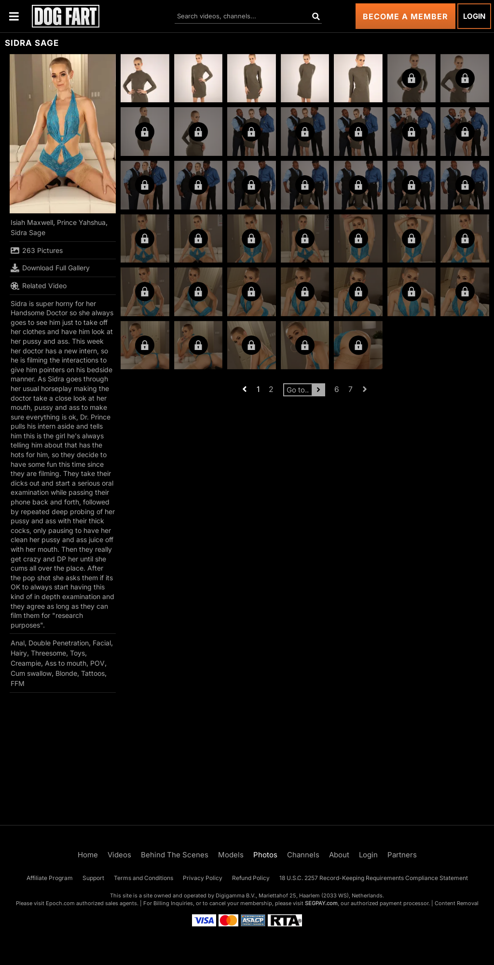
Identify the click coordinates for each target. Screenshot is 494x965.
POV (97, 663)
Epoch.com (60, 903)
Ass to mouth (65, 663)
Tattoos (93, 673)
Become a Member (405, 16)
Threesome (48, 653)
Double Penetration (58, 643)
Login (474, 16)
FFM (18, 683)
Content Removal (457, 903)
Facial (102, 643)
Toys (77, 653)
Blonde (66, 673)
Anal (18, 643)
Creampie (26, 663)
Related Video (39, 285)
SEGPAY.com (321, 903)
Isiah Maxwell (32, 222)
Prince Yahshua (81, 222)
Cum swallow (31, 673)
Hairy (19, 653)
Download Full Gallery (50, 268)
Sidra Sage (28, 232)
